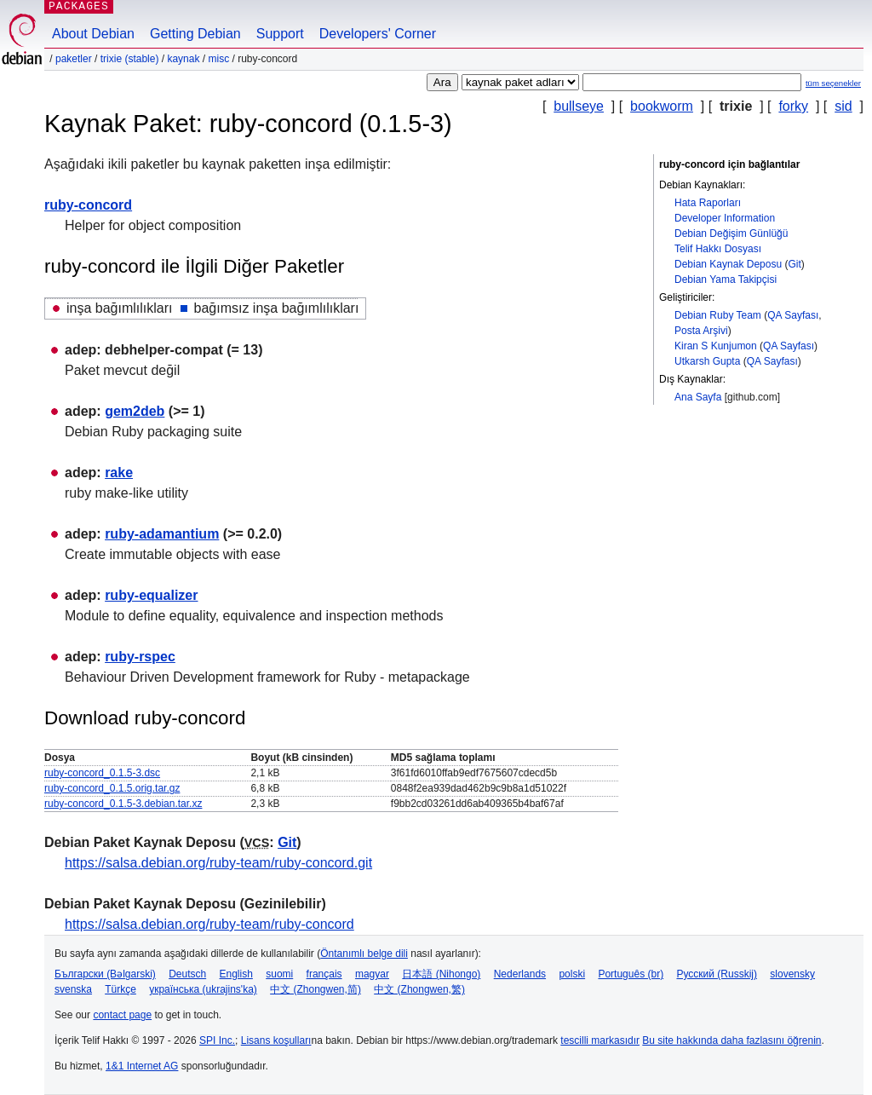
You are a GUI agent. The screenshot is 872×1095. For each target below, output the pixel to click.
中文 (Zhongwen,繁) (419, 989)
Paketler (73, 59)
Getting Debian (195, 33)
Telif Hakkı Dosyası (717, 249)
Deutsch (187, 974)
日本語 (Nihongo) (441, 974)
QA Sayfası (792, 315)
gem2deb (134, 411)
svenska (73, 989)
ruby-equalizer (151, 595)
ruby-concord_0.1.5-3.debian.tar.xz (123, 804)
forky (793, 106)
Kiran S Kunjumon (715, 346)
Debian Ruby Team (717, 315)
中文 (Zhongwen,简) (315, 989)
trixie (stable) (129, 59)
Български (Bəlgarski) (105, 974)
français (324, 974)
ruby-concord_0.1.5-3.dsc (102, 773)
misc (218, 59)
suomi (279, 974)
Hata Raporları (707, 203)
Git (794, 264)
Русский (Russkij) (716, 974)
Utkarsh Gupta (707, 361)
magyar (372, 974)
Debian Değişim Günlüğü (731, 233)
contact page (122, 1015)
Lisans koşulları (276, 1040)
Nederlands (520, 974)
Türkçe (120, 989)
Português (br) (630, 974)
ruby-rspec (140, 656)
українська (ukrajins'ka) (203, 989)
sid (843, 106)
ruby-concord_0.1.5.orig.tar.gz (112, 788)
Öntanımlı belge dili (364, 954)
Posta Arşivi (701, 331)
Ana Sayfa (697, 397)
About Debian (93, 33)
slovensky (792, 974)
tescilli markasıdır (600, 1040)
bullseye (579, 106)
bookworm (661, 106)
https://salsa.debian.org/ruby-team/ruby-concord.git (218, 863)
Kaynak (183, 59)
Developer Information (724, 218)
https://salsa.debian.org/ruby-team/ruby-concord (209, 924)
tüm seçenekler (833, 83)
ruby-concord (88, 205)
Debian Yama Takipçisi (725, 279)
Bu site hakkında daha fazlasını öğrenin (731, 1040)
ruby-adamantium (162, 534)
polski (572, 974)
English (236, 974)
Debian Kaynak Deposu (728, 264)
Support (280, 33)
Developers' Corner (377, 33)
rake (119, 472)
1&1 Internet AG (142, 1066)
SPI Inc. (217, 1040)
